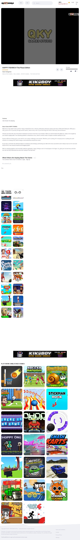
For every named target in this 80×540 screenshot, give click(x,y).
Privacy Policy (59, 534)
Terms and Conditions (60, 529)
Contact (57, 532)
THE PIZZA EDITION (35, 74)
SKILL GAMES (16, 74)
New (21, 2)
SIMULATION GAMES (7, 74)
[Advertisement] (40, 103)
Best (27, 2)
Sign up (77, 3)
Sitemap (57, 537)
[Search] (43, 3)
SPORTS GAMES (25, 74)
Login (72, 2)
